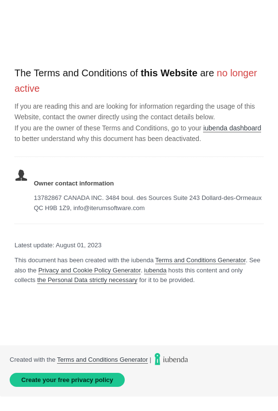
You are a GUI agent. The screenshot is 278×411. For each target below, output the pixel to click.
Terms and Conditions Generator (200, 260)
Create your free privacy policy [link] (67, 379)
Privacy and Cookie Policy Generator (89, 270)
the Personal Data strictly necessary (87, 279)
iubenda (155, 270)
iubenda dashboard (232, 128)
